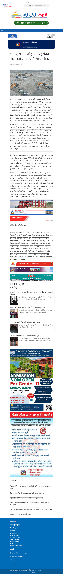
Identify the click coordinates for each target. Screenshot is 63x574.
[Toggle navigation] (2, 30)
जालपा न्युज (12, 564)
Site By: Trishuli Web (36, 571)
